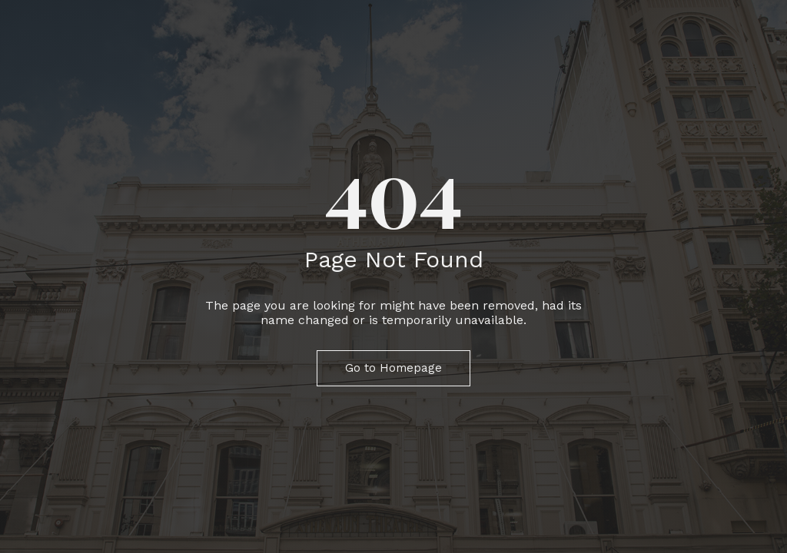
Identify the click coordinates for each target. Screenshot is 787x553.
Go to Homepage (393, 368)
